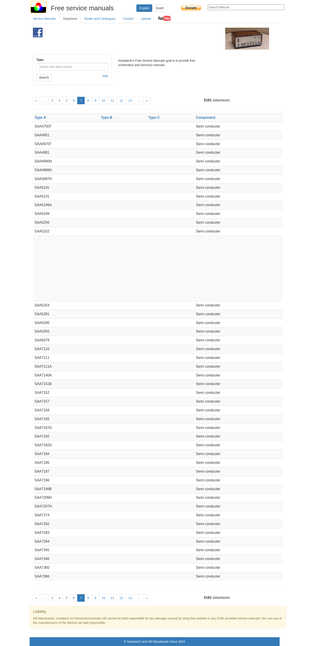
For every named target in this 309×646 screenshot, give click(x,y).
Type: (40, 59)
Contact (128, 18)
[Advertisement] (147, 39)
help (105, 76)
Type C (154, 117)
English (144, 8)
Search (44, 77)
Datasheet (70, 18)
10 (103, 100)
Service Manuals (44, 18)
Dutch (160, 8)
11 (112, 100)
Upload (146, 18)
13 (130, 100)
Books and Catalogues (100, 18)
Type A (40, 117)
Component (205, 117)
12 (121, 100)
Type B (106, 117)
